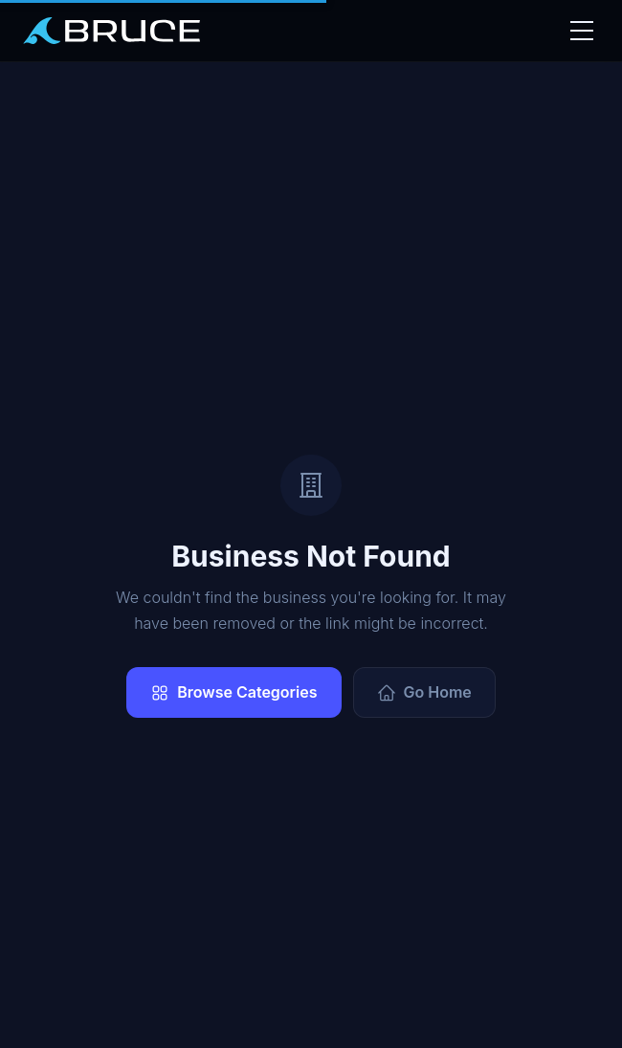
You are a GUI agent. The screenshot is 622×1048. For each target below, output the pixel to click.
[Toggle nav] (580, 30)
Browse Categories (233, 692)
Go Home (424, 692)
